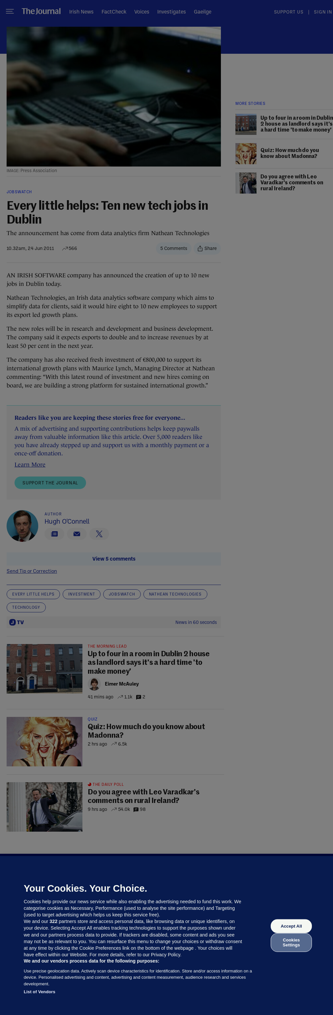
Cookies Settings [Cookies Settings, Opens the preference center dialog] (291, 942)
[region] (166, 935)
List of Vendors (39, 991)
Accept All (291, 926)
